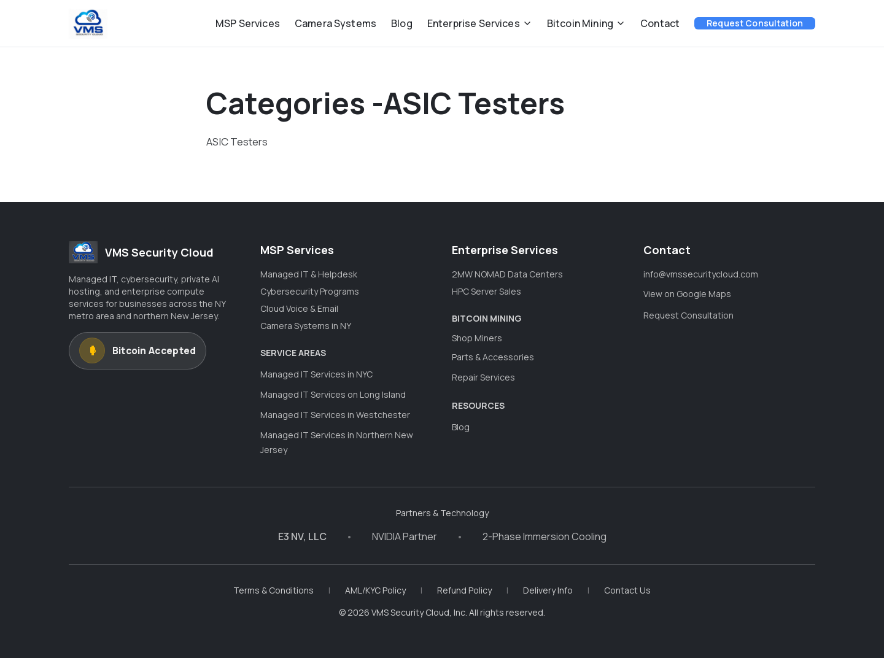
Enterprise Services (479, 23)
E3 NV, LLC (302, 536)
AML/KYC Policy (375, 590)
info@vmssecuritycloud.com (700, 274)
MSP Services (247, 23)
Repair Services (483, 377)
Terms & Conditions (273, 590)
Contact (660, 23)
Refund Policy (464, 590)
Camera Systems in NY (305, 325)
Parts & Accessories (493, 357)
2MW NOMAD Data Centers (507, 274)
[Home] (88, 23)
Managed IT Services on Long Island (333, 394)
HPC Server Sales (486, 291)
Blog (402, 23)
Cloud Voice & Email (299, 308)
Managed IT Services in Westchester (335, 414)
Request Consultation (755, 23)
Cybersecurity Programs (309, 291)
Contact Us (627, 590)
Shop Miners (477, 338)
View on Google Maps (687, 294)
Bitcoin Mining (586, 23)
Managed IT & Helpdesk (308, 274)
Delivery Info (548, 590)
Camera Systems (335, 23)
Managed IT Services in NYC (316, 374)
